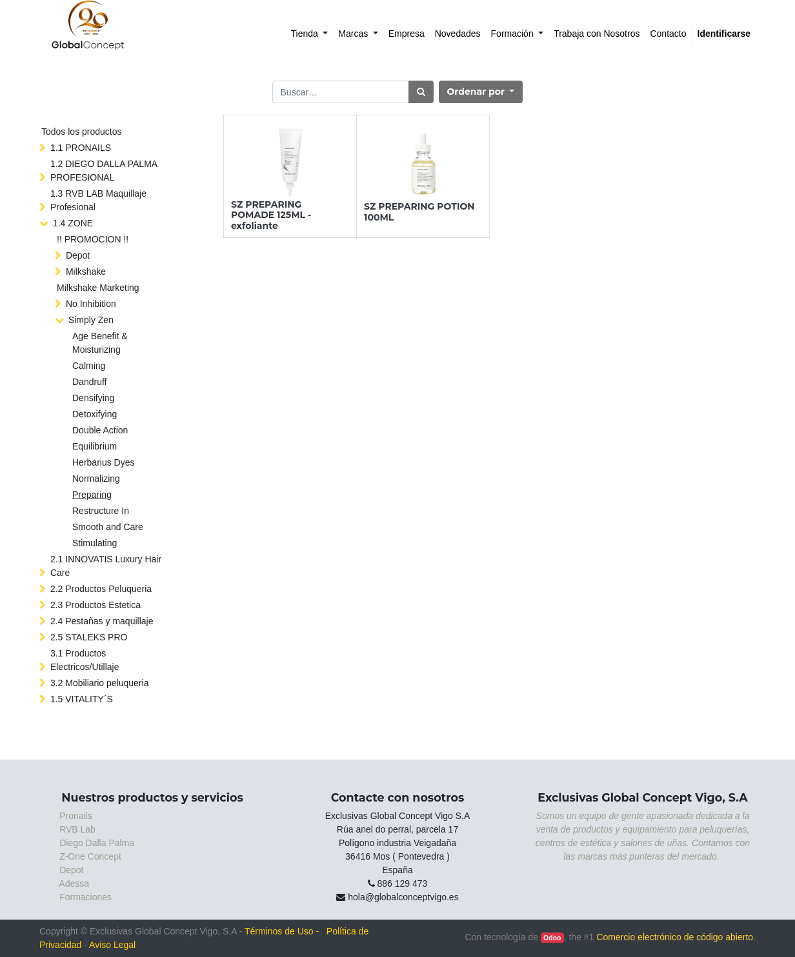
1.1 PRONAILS (80, 148)
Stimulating (94, 543)
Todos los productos (81, 131)
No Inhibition (91, 304)
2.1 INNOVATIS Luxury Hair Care (105, 566)
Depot (78, 255)
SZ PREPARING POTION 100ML (419, 212)
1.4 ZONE (73, 223)
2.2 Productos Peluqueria (101, 589)
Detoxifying (94, 414)
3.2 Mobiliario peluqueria (99, 683)
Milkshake (86, 271)
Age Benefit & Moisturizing (100, 343)
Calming (88, 365)
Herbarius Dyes (103, 462)
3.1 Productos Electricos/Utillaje (84, 660)
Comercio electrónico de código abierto (674, 937)
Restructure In (100, 511)
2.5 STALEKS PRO (89, 637)
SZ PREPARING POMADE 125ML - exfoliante (271, 215)
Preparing (92, 494)
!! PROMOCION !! (92, 239)
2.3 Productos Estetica (95, 605)
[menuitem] (310, 34)
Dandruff (89, 382)
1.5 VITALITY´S (81, 699)
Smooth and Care (107, 527)
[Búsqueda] (421, 92)
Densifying (93, 398)
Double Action (100, 430)
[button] (481, 92)
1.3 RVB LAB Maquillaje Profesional (98, 200)
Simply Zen (91, 320)
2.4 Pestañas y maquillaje (102, 621)
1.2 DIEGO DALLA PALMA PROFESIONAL (103, 171)
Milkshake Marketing (98, 287)
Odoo (552, 938)
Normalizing (96, 478)
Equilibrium (94, 446)
